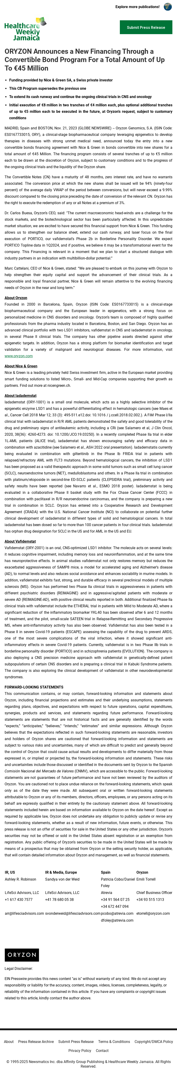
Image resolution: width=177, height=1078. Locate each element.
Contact (102, 1050)
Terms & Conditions (114, 1041)
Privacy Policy (79, 1050)
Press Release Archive (36, 1041)
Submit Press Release (76, 1041)
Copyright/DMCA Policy (154, 1041)
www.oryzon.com (19, 356)
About (9, 1041)
